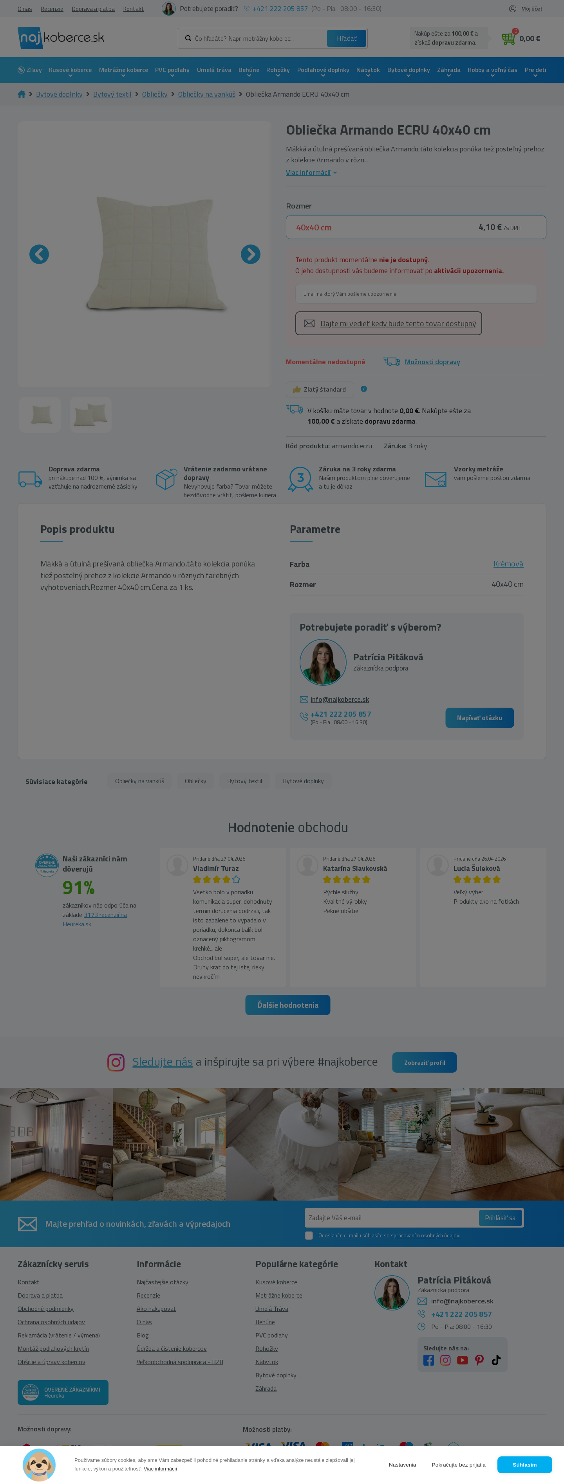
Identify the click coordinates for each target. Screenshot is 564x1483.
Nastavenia (402, 1465)
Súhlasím (525, 1465)
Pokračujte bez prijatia (459, 1465)
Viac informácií (160, 1469)
